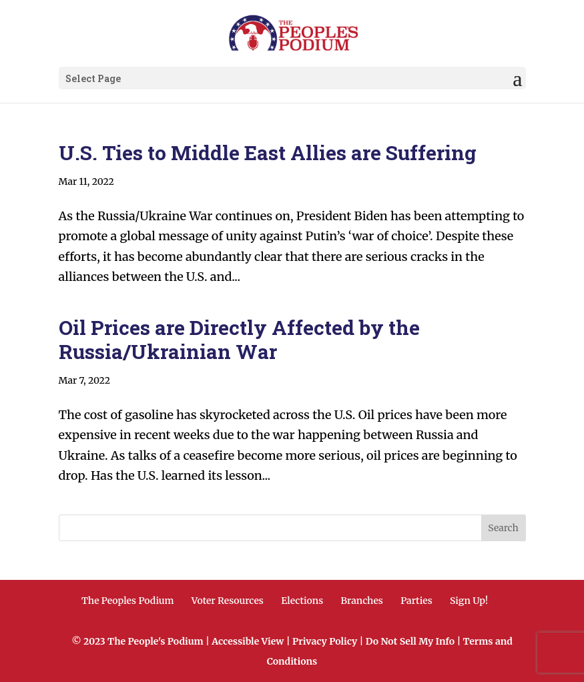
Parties (416, 601)
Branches (362, 601)
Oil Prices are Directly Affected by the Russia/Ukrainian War (239, 339)
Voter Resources (228, 601)
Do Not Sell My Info (410, 641)
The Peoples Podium (127, 601)
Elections (302, 601)
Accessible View (248, 641)
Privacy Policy (324, 641)
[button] (517, 78)
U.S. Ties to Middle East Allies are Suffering (268, 152)
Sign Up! (469, 601)
